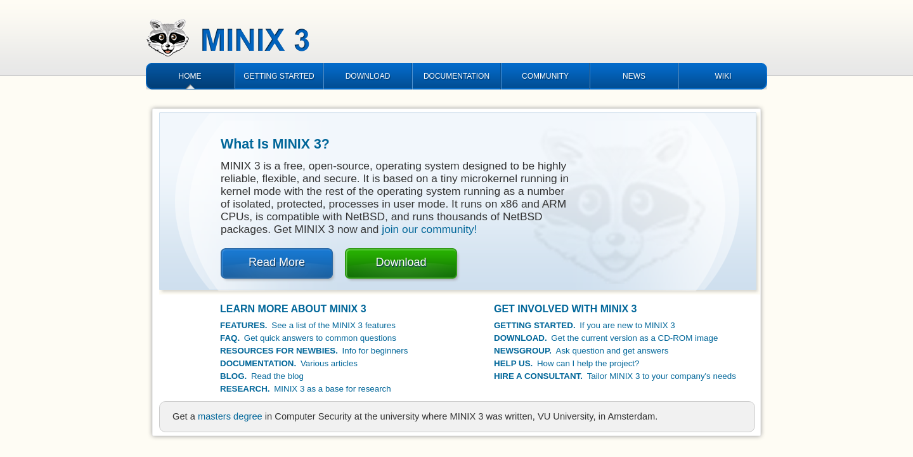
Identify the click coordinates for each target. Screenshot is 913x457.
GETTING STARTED (278, 76)
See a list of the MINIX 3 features (308, 325)
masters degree (230, 416)
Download (400, 262)
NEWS (634, 76)
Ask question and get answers (581, 350)
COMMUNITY (545, 76)
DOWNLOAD (368, 76)
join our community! (429, 229)
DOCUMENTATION (456, 76)
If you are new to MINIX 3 (584, 325)
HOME (190, 76)
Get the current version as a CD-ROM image (606, 338)
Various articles (289, 363)
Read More (277, 262)
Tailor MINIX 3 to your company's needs (615, 376)
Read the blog (262, 376)
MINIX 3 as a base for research (305, 389)
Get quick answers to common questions (308, 338)
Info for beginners (314, 350)
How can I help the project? (566, 363)
